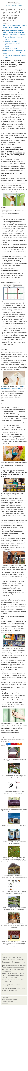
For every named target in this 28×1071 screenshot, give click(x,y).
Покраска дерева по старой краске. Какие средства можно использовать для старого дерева (15, 52)
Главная (8, 5)
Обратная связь (5, 1003)
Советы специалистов (11, 48)
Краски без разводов (14, 737)
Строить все (14, 3)
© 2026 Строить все (5, 997)
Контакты (3, 999)
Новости (14, 5)
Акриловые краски (7, 739)
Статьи (20, 5)
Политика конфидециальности (7, 1001)
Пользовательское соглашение (11, 999)
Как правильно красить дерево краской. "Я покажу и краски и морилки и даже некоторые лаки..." (15, 27)
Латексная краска (6, 737)
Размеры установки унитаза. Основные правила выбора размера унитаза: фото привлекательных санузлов (13, 975)
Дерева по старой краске (16, 739)
